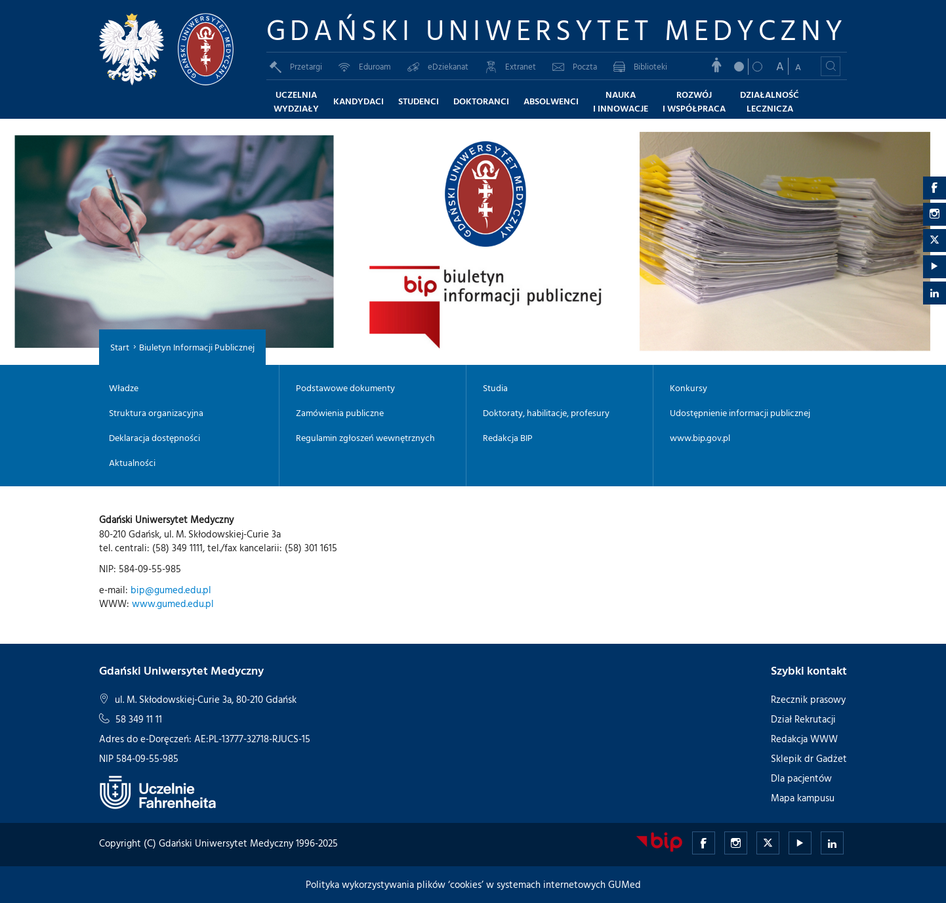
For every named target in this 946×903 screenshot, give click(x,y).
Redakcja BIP (508, 437)
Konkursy (688, 387)
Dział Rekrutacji (803, 718)
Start (119, 347)
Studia (495, 387)
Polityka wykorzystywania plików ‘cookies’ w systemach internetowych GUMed (473, 884)
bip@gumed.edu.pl (171, 589)
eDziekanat (437, 66)
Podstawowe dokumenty (345, 387)
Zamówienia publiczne (340, 412)
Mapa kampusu (802, 797)
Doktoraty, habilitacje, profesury (546, 412)
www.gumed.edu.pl (173, 603)
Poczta (574, 66)
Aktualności (132, 462)
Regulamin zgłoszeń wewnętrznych (365, 437)
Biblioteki (640, 66)
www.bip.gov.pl (700, 437)
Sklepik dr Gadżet (809, 758)
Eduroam (365, 66)
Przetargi (296, 66)
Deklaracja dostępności (154, 437)
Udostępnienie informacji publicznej (740, 412)
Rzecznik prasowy (808, 699)
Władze (123, 387)
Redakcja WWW (804, 738)
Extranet (510, 66)
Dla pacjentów (801, 778)
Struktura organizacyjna (156, 412)
